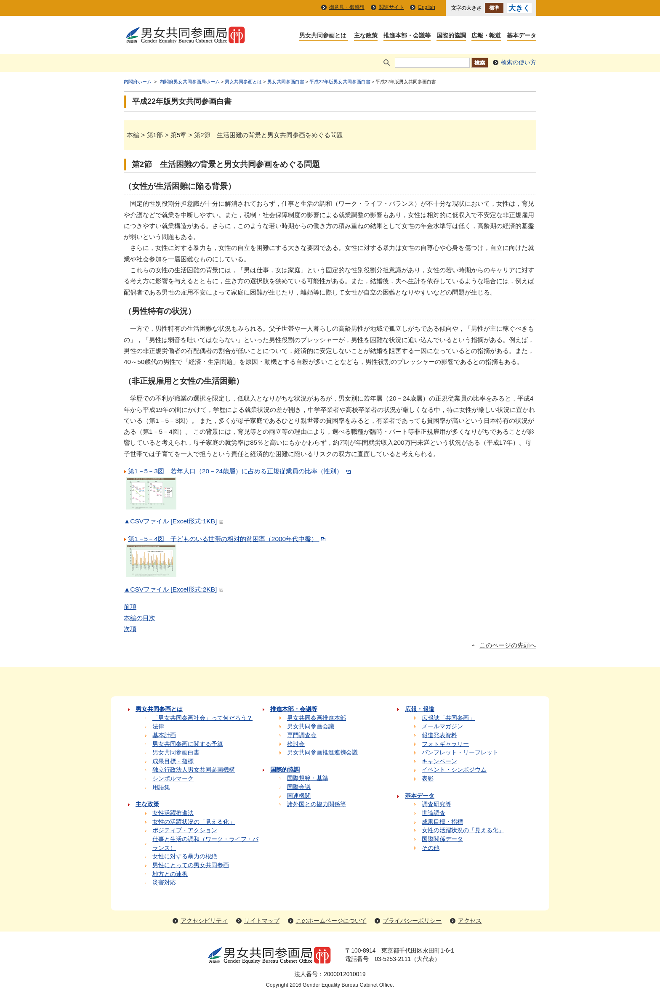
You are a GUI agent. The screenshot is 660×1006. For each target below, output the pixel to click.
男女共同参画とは (243, 81)
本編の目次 (139, 617)
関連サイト (391, 7)
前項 (130, 606)
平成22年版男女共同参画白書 (339, 81)
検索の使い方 (518, 62)
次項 (130, 628)
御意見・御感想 (347, 7)
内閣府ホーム (138, 81)
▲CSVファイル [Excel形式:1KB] (174, 521)
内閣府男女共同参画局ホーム (190, 81)
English (426, 7)
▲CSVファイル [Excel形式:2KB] (174, 589)
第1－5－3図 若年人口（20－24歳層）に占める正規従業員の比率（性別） (240, 471)
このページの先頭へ (507, 645)
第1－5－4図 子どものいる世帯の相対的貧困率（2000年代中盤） (227, 538)
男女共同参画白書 (285, 81)
